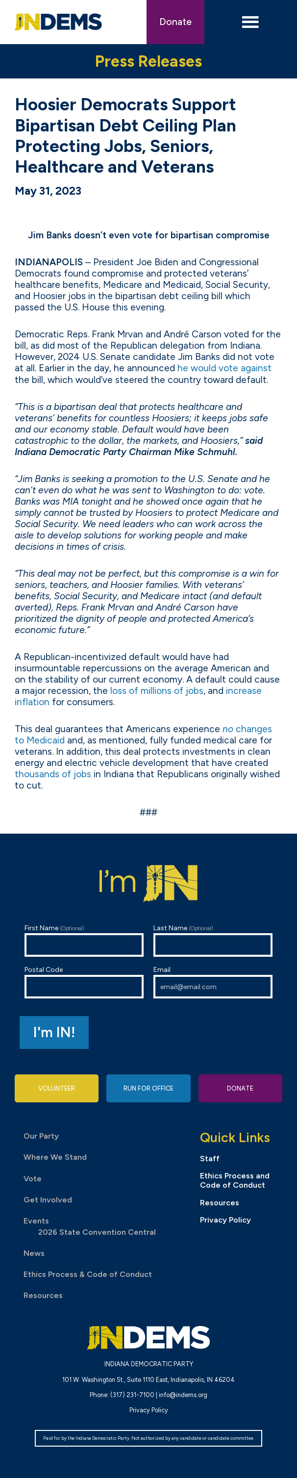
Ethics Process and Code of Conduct (235, 1180)
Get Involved (48, 1199)
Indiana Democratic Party (58, 22)
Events (36, 1220)
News (34, 1253)
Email (212, 982)
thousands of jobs (53, 774)
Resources (43, 1295)
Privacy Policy (225, 1219)
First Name (84, 940)
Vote (33, 1178)
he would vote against (224, 368)
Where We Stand (55, 1157)
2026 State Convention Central (97, 1232)
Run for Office (148, 1088)
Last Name (212, 940)
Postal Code (84, 982)
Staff (210, 1158)
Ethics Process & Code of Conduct (88, 1274)
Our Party (41, 1136)
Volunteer (56, 1088)
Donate (175, 21)
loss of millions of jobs (156, 690)
